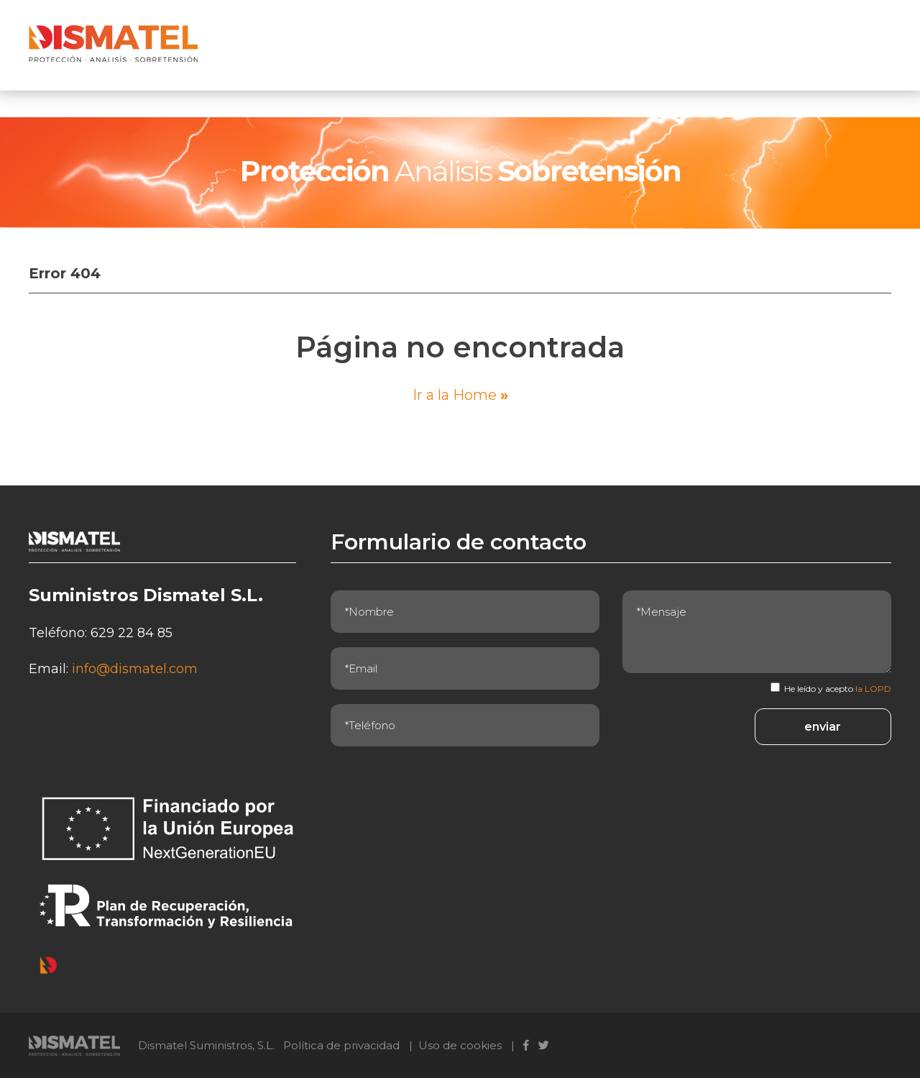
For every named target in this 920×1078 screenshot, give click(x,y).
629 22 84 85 (131, 633)
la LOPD (873, 688)
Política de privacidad (341, 1045)
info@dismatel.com (135, 669)
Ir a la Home (460, 394)
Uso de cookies (460, 1045)
